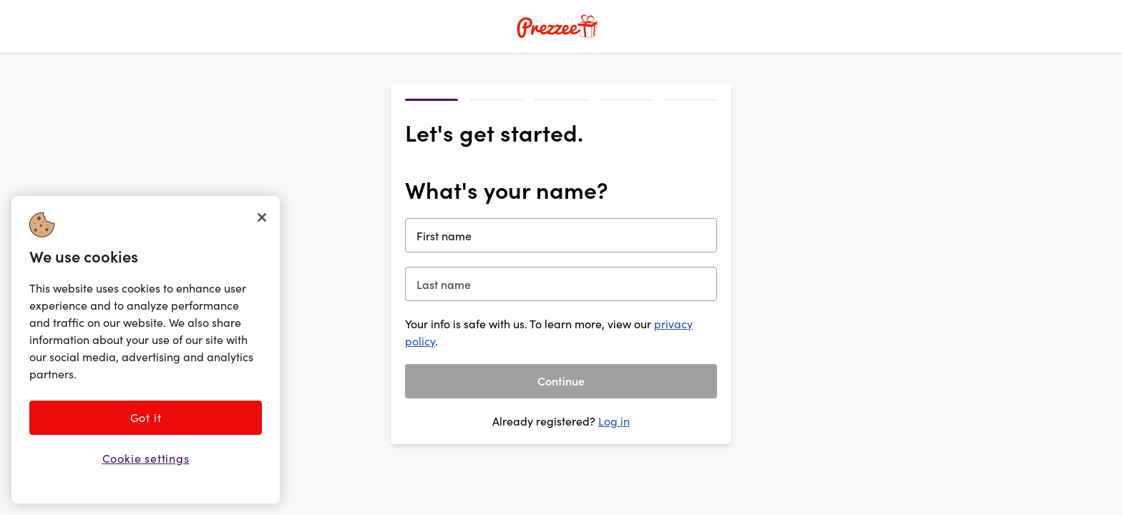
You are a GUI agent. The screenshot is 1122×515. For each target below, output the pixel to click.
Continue (561, 380)
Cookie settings (146, 458)
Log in (614, 420)
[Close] (262, 217)
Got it (146, 417)
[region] (145, 350)
